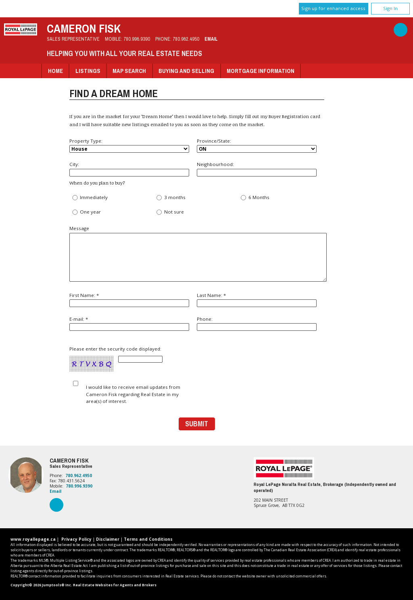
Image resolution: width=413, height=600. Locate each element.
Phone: (257, 323)
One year (86, 212)
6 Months (254, 197)
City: (129, 168)
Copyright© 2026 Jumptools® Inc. (41, 585)
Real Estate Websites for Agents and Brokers (114, 585)
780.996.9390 (136, 38)
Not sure (169, 212)
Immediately (89, 197)
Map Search (129, 71)
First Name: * (129, 299)
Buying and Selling (186, 71)
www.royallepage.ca (33, 539)
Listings (87, 71)
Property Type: (129, 145)
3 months (170, 197)
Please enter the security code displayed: (116, 359)
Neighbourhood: (257, 168)
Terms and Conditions (148, 539)
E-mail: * (129, 323)
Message (196, 253)
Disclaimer (107, 539)
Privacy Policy (76, 539)
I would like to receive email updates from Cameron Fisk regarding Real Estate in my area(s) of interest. (133, 394)
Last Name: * (257, 299)
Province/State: (257, 145)
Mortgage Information (260, 71)
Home (55, 71)
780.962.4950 (186, 38)
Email (211, 38)
